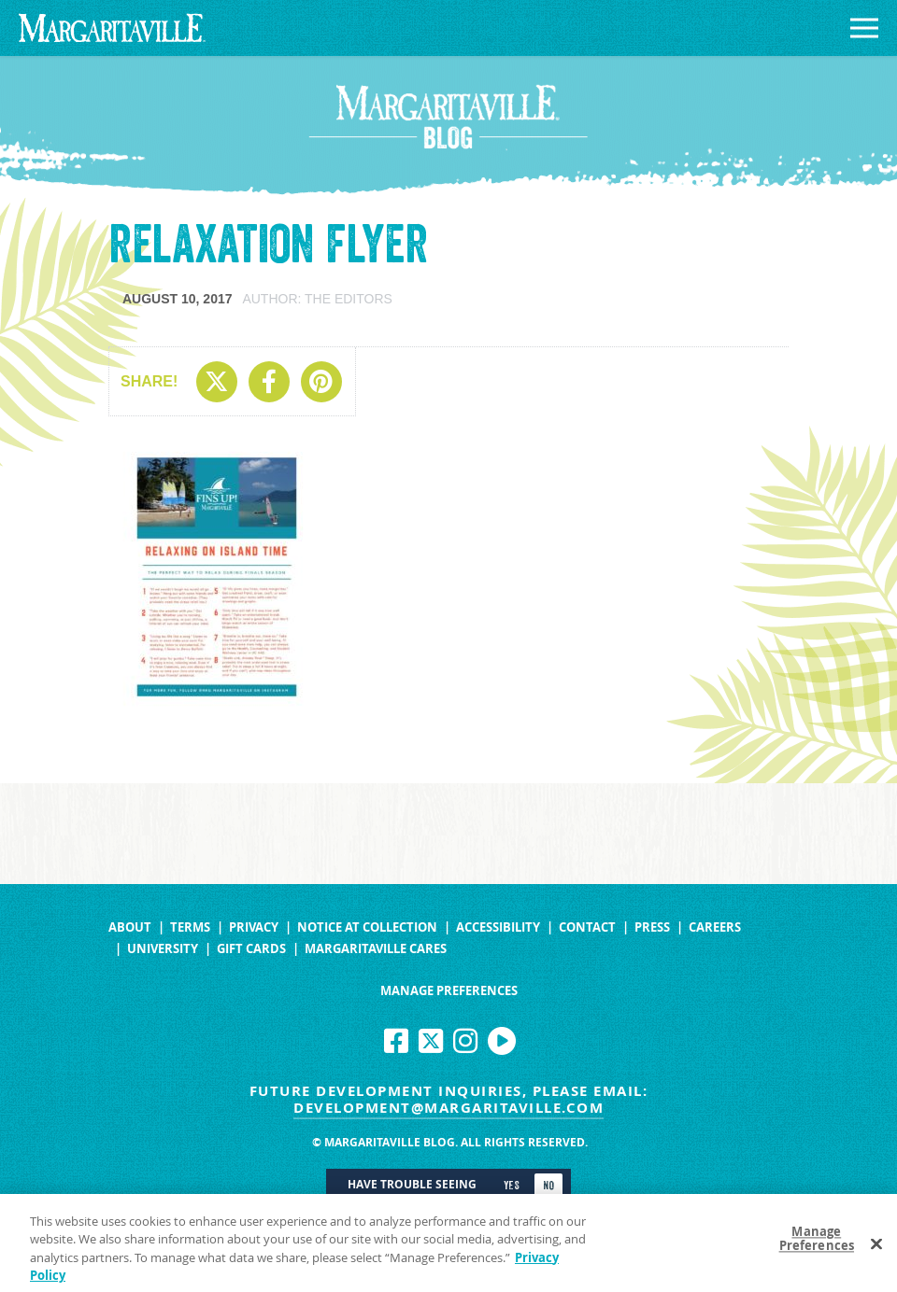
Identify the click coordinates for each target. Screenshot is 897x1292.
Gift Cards (251, 949)
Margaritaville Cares (376, 949)
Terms (190, 927)
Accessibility (498, 927)
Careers (715, 927)
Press (652, 927)
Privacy (253, 927)
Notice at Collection (367, 927)
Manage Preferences (449, 991)
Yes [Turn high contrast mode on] (512, 1185)
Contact (587, 927)
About (129, 927)
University (162, 949)
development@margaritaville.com (448, 1107)
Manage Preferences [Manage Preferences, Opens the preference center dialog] (816, 1244)
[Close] (876, 1249)
